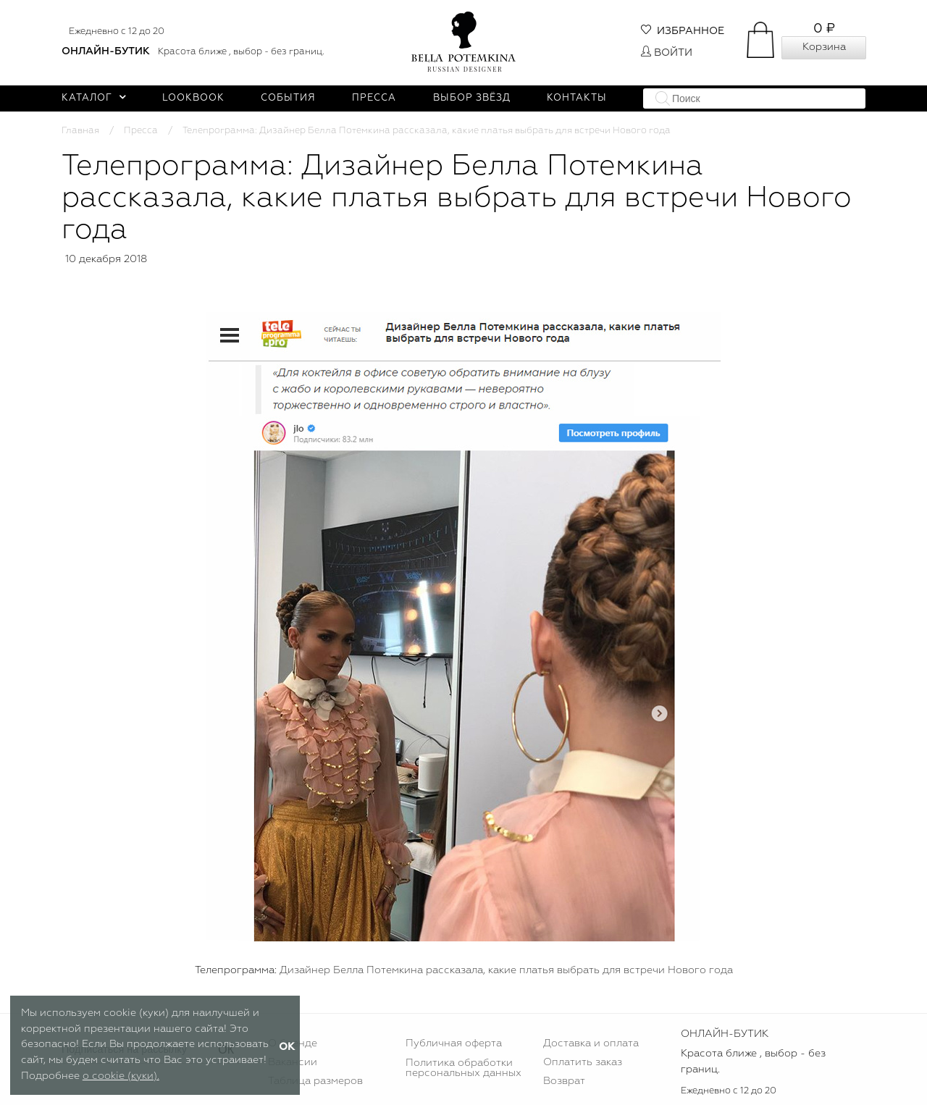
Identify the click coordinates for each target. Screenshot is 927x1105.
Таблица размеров (315, 1081)
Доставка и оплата (591, 1043)
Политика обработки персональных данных (463, 1068)
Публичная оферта (454, 1043)
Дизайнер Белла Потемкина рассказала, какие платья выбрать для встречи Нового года (506, 970)
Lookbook (193, 98)
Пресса (374, 98)
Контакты (577, 98)
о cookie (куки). (121, 1076)
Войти (666, 53)
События (288, 98)
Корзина (824, 47)
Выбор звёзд (472, 98)
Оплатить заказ (582, 1062)
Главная (80, 130)
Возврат (564, 1081)
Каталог (94, 98)
